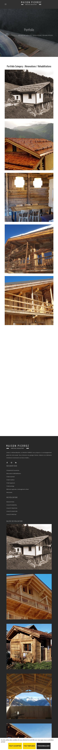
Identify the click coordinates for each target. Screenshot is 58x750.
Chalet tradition (10, 480)
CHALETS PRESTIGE (11, 514)
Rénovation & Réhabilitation (13, 473)
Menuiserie (9, 492)
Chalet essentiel (10, 476)
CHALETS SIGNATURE (11, 511)
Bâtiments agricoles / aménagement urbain (17, 489)
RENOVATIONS (10, 502)
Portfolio (12, 35)
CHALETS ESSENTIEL (11, 505)
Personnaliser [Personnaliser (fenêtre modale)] (43, 746)
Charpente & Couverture (12, 470)
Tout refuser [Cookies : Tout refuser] (29, 746)
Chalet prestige (10, 486)
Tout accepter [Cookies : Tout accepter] (15, 746)
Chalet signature (10, 483)
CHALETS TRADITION (11, 508)
